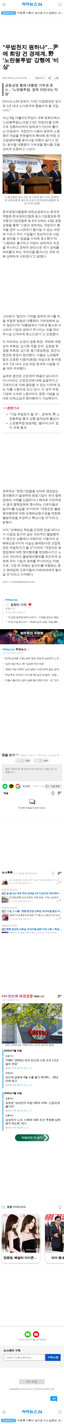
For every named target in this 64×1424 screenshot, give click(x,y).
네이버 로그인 (5, 786)
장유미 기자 (18, 605)
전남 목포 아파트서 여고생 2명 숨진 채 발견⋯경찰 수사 (33, 674)
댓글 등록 (55, 786)
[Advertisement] (32, 30)
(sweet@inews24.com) (24, 582)
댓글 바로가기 (53, 1399)
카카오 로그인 (11, 786)
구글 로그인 (17, 786)
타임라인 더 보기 (32, 1137)
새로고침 (28, 649)
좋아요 (30, 605)
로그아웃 (26, 786)
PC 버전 (32, 1381)
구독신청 (52, 1357)
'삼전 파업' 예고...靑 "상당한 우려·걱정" (24, 663)
